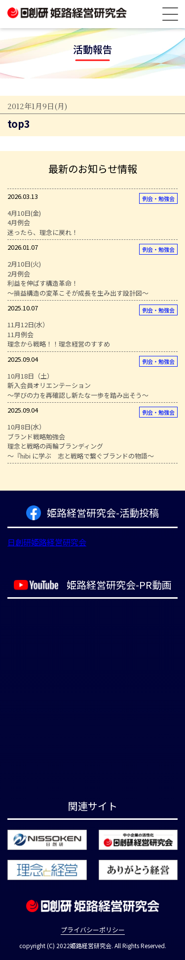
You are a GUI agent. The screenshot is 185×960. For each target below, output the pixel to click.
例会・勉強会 (158, 198)
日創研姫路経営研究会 (46, 542)
